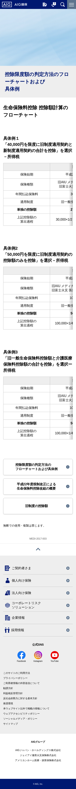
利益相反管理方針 (13, 693)
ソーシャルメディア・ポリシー (20, 718)
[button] (38, 467)
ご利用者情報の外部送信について (21, 683)
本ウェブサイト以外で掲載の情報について (26, 708)
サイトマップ (10, 723)
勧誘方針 (8, 688)
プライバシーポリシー (15, 678)
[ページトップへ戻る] (38, 550)
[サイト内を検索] (62, 4)
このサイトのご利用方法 (16, 673)
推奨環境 (8, 703)
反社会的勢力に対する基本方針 (20, 698)
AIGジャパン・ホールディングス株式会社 (38, 750)
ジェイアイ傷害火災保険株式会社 (38, 755)
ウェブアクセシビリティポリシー (21, 713)
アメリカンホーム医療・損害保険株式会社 (38, 760)
